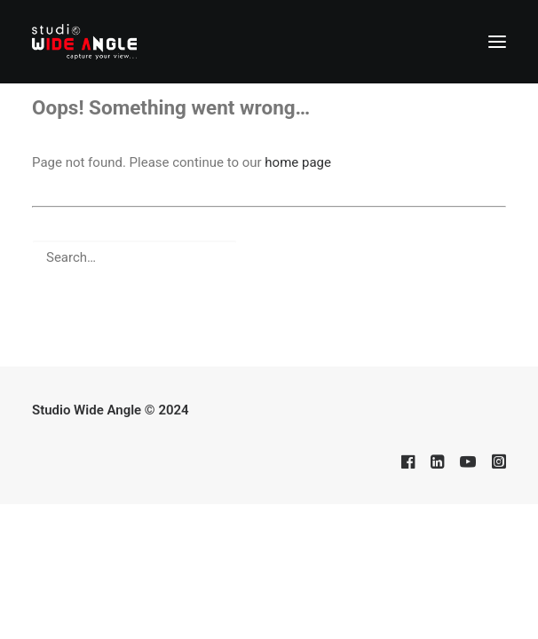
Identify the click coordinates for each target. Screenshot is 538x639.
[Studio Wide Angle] (84, 41)
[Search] (269, 257)
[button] (497, 41)
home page (298, 162)
